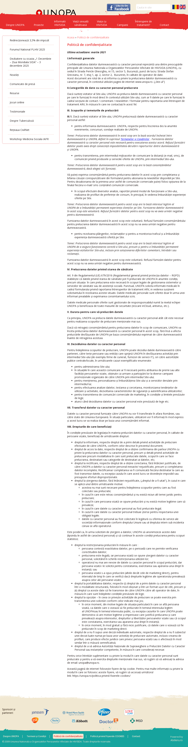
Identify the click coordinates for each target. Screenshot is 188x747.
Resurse (14, 93)
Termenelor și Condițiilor (135, 139)
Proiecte (39, 25)
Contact (164, 25)
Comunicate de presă (22, 84)
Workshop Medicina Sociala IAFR (29, 139)
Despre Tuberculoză (22, 120)
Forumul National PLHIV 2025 (27, 49)
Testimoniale (17, 111)
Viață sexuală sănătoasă (80, 23)
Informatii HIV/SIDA (60, 23)
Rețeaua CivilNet (19, 130)
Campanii (122, 25)
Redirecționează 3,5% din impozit (29, 40)
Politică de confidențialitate (68, 736)
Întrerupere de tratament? (143, 23)
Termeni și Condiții (36, 736)
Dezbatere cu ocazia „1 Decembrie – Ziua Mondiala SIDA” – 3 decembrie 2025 (30, 62)
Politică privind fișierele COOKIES (107, 736)
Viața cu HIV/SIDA (101, 23)
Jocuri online (17, 102)
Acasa (70, 37)
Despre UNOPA (15, 25)
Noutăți (14, 75)
